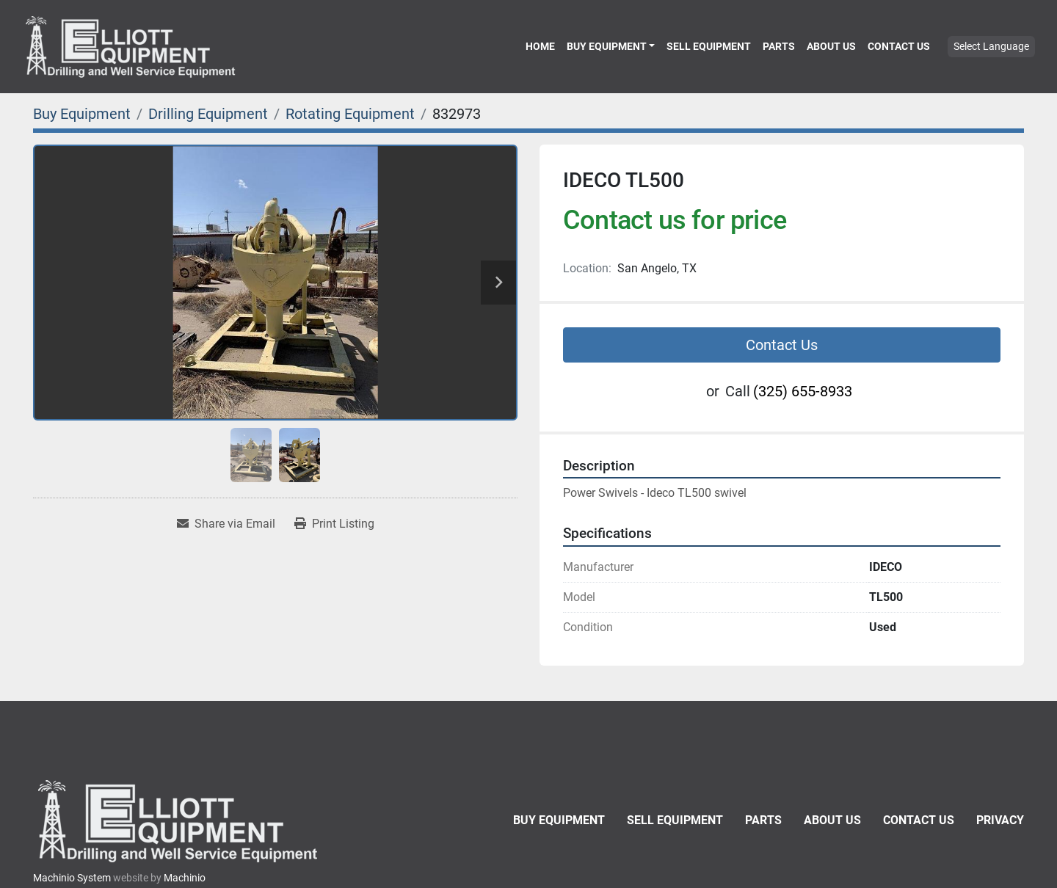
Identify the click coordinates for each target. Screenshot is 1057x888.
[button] (611, 46)
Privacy (1000, 820)
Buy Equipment (607, 46)
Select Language (991, 46)
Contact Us (899, 46)
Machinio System (72, 878)
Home (540, 46)
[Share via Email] (226, 524)
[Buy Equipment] (82, 114)
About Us (831, 46)
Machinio (185, 878)
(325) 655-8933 (802, 391)
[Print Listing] (334, 524)
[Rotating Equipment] (350, 114)
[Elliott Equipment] (180, 820)
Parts (779, 46)
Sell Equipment (708, 46)
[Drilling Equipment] (208, 114)
